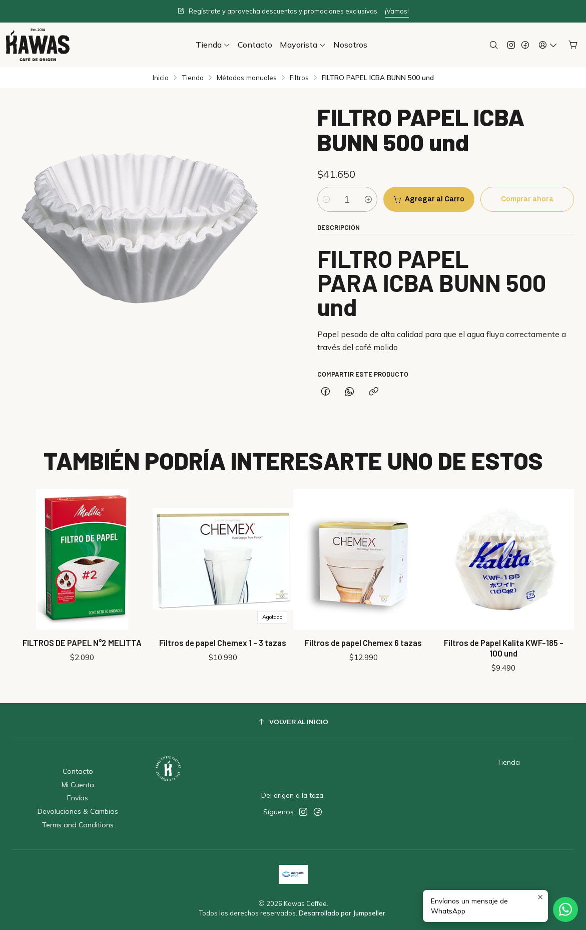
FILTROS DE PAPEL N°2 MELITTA (82, 640)
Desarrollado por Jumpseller (342, 913)
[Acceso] (548, 45)
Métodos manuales (247, 77)
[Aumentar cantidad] (368, 199)
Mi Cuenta (78, 784)
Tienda (193, 77)
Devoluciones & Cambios (78, 811)
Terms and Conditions (78, 824)
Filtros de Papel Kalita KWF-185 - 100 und (503, 630)
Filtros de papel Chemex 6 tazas (363, 633)
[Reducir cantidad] (326, 199)
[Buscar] (493, 45)
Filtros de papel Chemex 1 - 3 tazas (222, 637)
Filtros (299, 77)
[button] (213, 45)
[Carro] (573, 45)
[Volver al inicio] (293, 722)
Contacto (78, 771)
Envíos (77, 797)
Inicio (161, 77)
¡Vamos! (397, 11)
